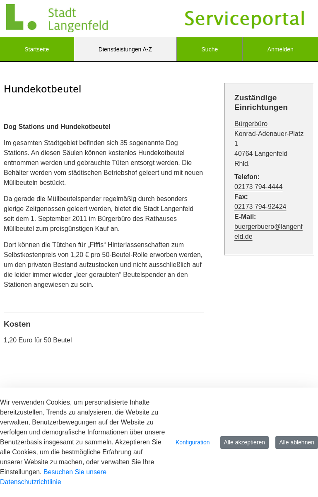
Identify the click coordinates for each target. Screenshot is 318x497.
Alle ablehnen (296, 442)
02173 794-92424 (260, 206)
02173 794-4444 (258, 186)
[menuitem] (37, 49)
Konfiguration (193, 442)
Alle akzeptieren (244, 442)
